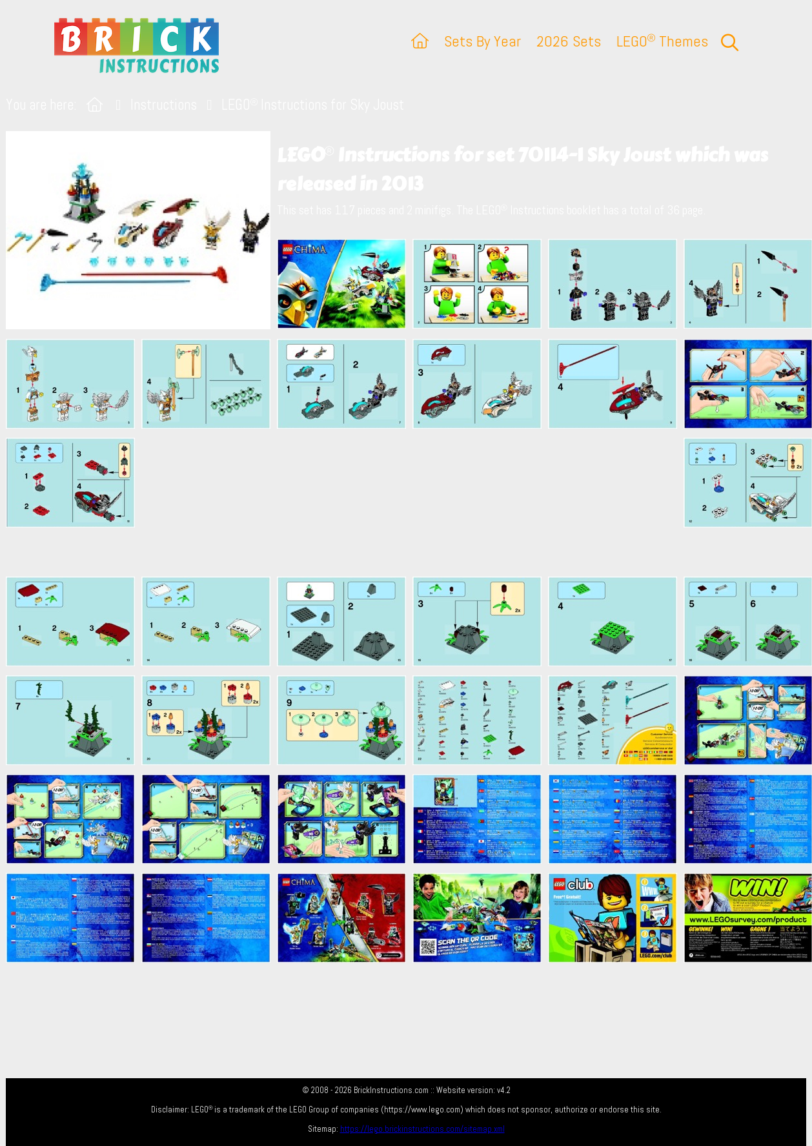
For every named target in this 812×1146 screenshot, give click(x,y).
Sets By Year (482, 41)
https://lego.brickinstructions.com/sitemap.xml (422, 1128)
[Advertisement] (412, 502)
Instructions (163, 105)
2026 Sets (568, 41)
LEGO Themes (662, 41)
